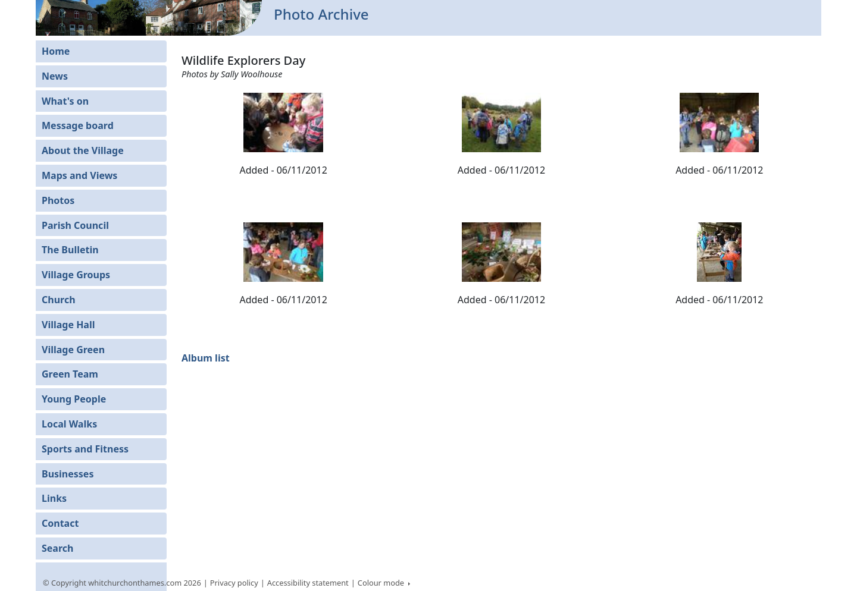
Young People (74, 398)
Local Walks (69, 423)
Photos (58, 200)
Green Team (70, 374)
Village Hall (68, 324)
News (55, 76)
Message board (78, 125)
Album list (206, 357)
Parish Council (75, 225)
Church (59, 299)
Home (56, 51)
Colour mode (382, 582)
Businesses (67, 473)
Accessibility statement (308, 582)
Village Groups (76, 274)
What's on (65, 101)
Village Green (73, 349)
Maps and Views (79, 175)
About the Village (83, 150)
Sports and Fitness (85, 448)
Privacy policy (234, 582)
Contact (60, 523)
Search (57, 548)
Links (54, 498)
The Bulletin (70, 249)
